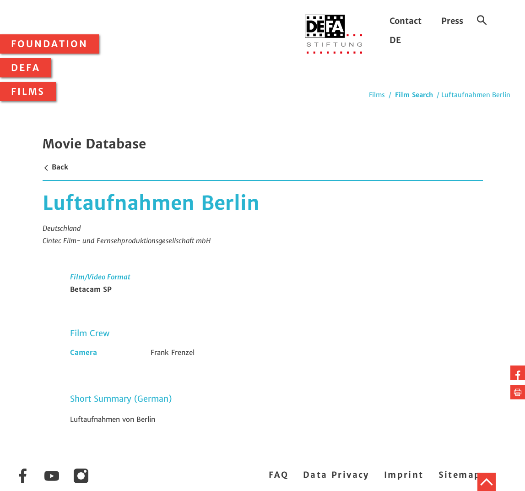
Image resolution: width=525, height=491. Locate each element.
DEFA (25, 68)
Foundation (49, 44)
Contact (406, 21)
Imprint (404, 474)
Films (28, 92)
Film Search (414, 95)
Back (55, 167)
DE (395, 40)
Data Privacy (336, 474)
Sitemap (459, 474)
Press (452, 21)
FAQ (278, 474)
